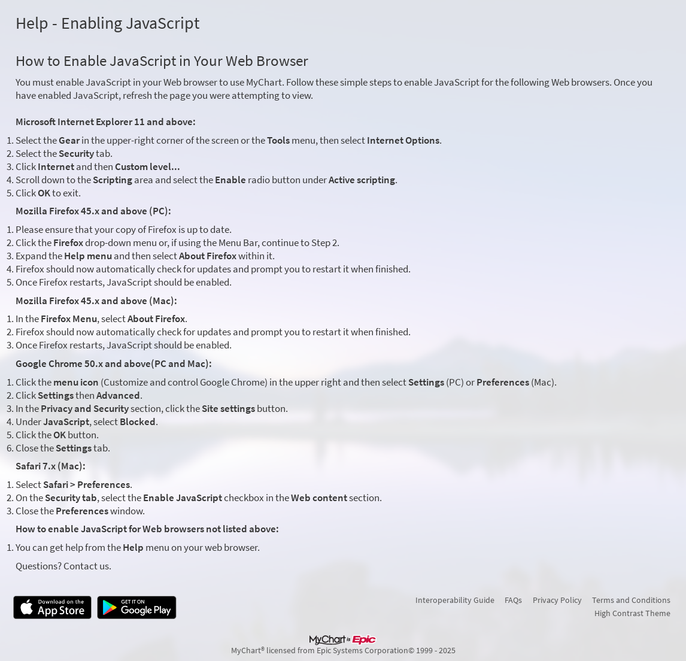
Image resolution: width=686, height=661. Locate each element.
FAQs (513, 600)
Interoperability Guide (454, 600)
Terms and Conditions (631, 600)
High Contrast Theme (632, 613)
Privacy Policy (557, 600)
